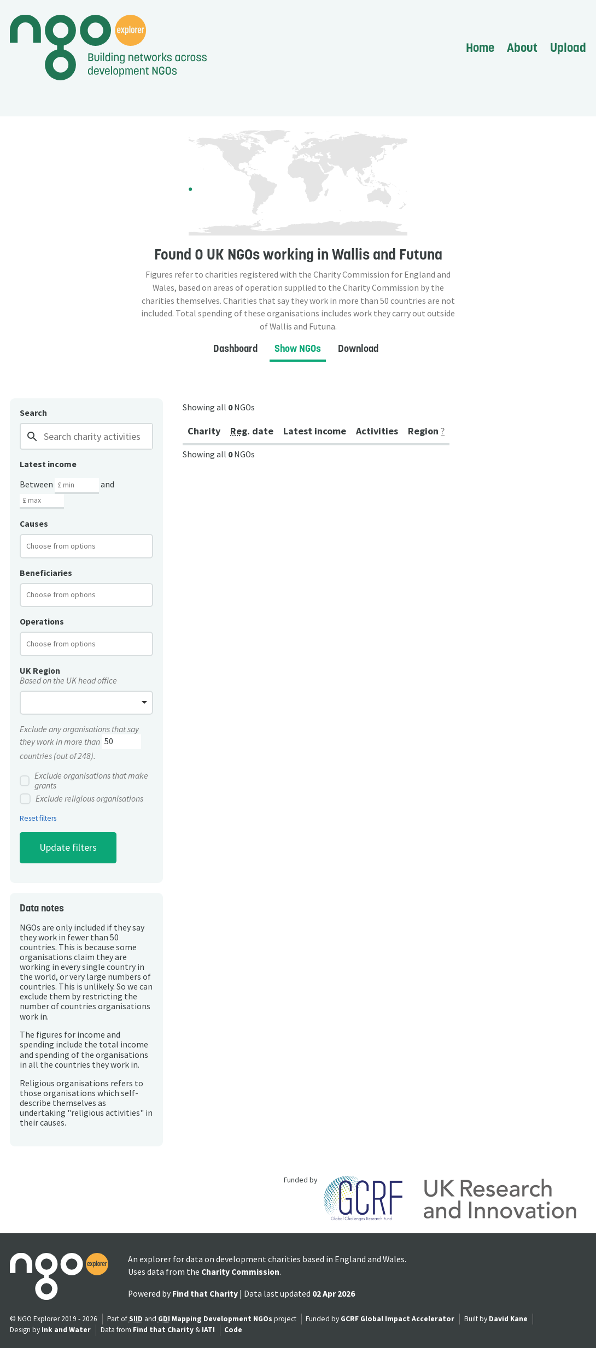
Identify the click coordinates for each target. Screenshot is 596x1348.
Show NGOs (297, 348)
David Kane (508, 1318)
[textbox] (69, 545)
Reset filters (38, 818)
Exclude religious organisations (81, 798)
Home (480, 47)
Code (233, 1329)
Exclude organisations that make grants (84, 781)
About (522, 47)
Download (358, 348)
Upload (568, 47)
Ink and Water (66, 1329)
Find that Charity (205, 1293)
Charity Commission (240, 1272)
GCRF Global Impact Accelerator (397, 1318)
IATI (208, 1329)
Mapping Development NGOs (222, 1318)
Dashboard (235, 348)
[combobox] (86, 546)
